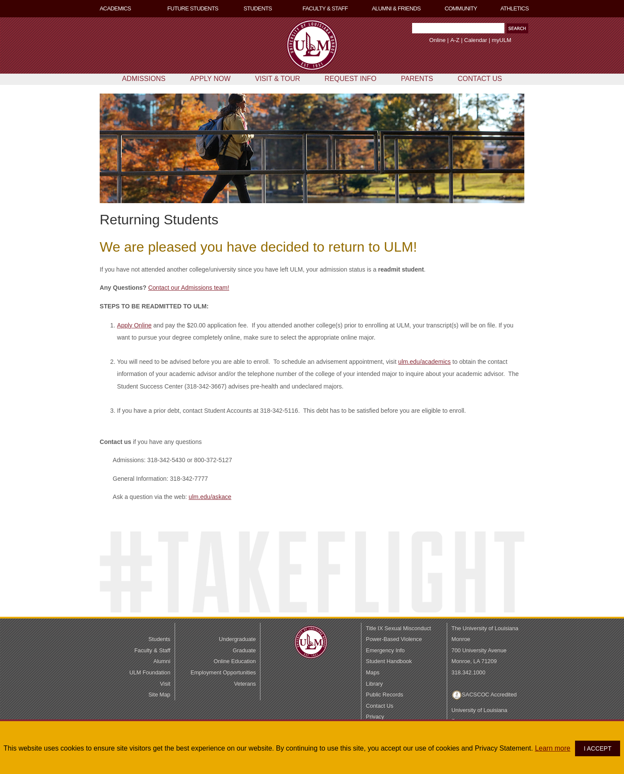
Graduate (244, 650)
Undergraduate (237, 639)
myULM (501, 40)
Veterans (245, 683)
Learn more (552, 748)
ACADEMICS (115, 8)
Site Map (159, 694)
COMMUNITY (461, 8)
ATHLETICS (514, 8)
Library (374, 683)
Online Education (235, 661)
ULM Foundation (149, 672)
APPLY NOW (210, 78)
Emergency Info (385, 650)
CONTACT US (480, 78)
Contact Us (379, 706)
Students (159, 639)
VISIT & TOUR (277, 78)
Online (437, 40)
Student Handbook (389, 661)
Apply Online (134, 325)
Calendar (475, 40)
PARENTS (417, 78)
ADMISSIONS (143, 78)
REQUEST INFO (351, 78)
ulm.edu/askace (209, 496)
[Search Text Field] (458, 28)
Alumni (161, 661)
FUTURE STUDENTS (192, 8)
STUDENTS (258, 8)
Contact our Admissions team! (188, 287)
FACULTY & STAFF (325, 8)
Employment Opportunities (223, 672)
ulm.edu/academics (424, 361)
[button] (517, 28)
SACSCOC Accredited (489, 694)
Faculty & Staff (152, 650)
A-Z (454, 40)
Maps (372, 672)
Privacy (375, 716)
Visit (165, 683)
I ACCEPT (597, 748)
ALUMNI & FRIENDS (396, 8)
